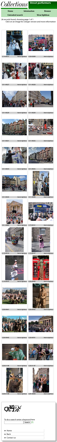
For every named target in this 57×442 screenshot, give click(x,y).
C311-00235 (5, 197)
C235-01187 (31, 365)
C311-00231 (5, 141)
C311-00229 (5, 112)
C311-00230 (31, 112)
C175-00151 (31, 225)
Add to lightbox (22, 56)
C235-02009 (31, 56)
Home (10, 11)
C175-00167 (5, 281)
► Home (8, 431)
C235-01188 (5, 394)
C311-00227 (5, 84)
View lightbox (43, 15)
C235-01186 (5, 365)
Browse (47, 11)
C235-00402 (31, 309)
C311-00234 (31, 169)
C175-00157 (31, 253)
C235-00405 (5, 337)
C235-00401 (5, 309)
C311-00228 (31, 84)
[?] (32, 422)
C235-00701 (31, 337)
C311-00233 (5, 169)
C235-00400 (31, 281)
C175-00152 (5, 253)
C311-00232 (31, 141)
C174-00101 (5, 56)
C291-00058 (31, 394)
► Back (7, 434)
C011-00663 (5, 225)
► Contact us (10, 438)
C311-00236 (31, 197)
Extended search (15, 15)
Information (29, 11)
